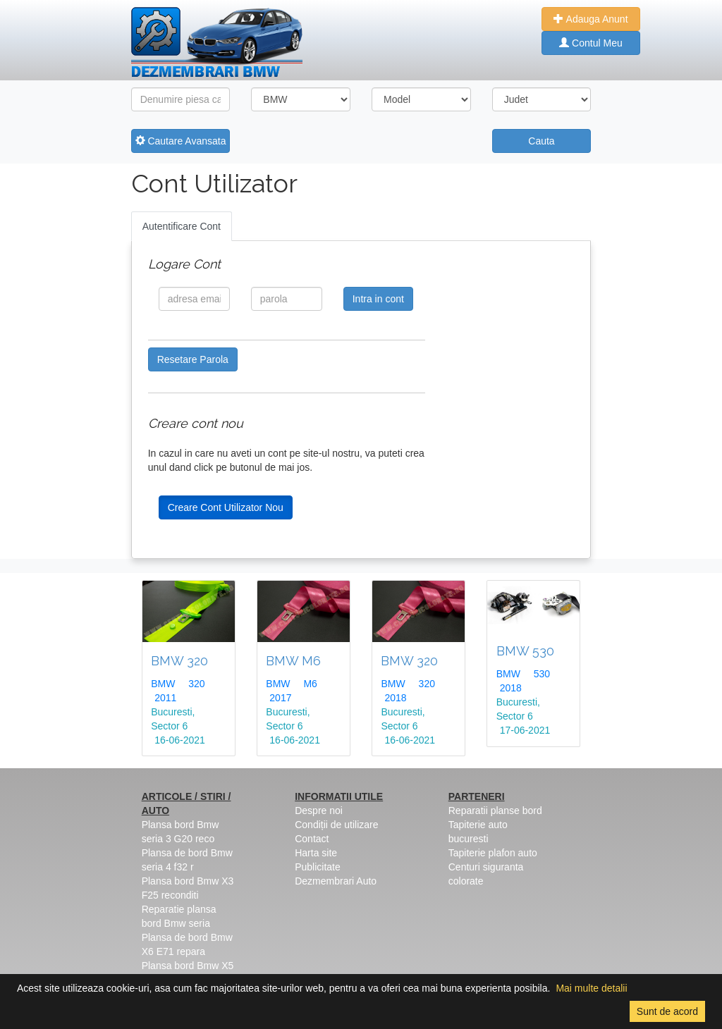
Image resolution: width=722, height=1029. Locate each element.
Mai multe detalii (591, 988)
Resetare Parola (192, 359)
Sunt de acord (667, 1011)
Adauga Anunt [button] (590, 19)
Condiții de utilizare (336, 824)
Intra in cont (378, 298)
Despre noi (319, 810)
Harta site (316, 852)
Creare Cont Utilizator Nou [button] (225, 507)
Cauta (541, 141)
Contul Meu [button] (590, 43)
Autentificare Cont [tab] (181, 226)
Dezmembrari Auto (336, 881)
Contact (312, 838)
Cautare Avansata (180, 141)
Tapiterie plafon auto (492, 852)
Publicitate (318, 867)
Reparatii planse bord (495, 810)
